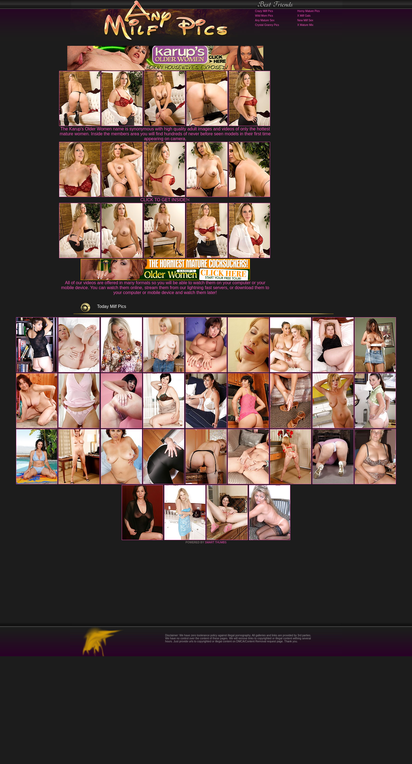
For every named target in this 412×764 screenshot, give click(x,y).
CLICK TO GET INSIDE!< (165, 199)
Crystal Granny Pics (267, 24)
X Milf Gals (303, 15)
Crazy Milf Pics (264, 11)
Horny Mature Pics (308, 11)
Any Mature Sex (264, 20)
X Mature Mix (305, 24)
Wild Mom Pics (264, 15)
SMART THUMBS (215, 650)
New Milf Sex (305, 20)
